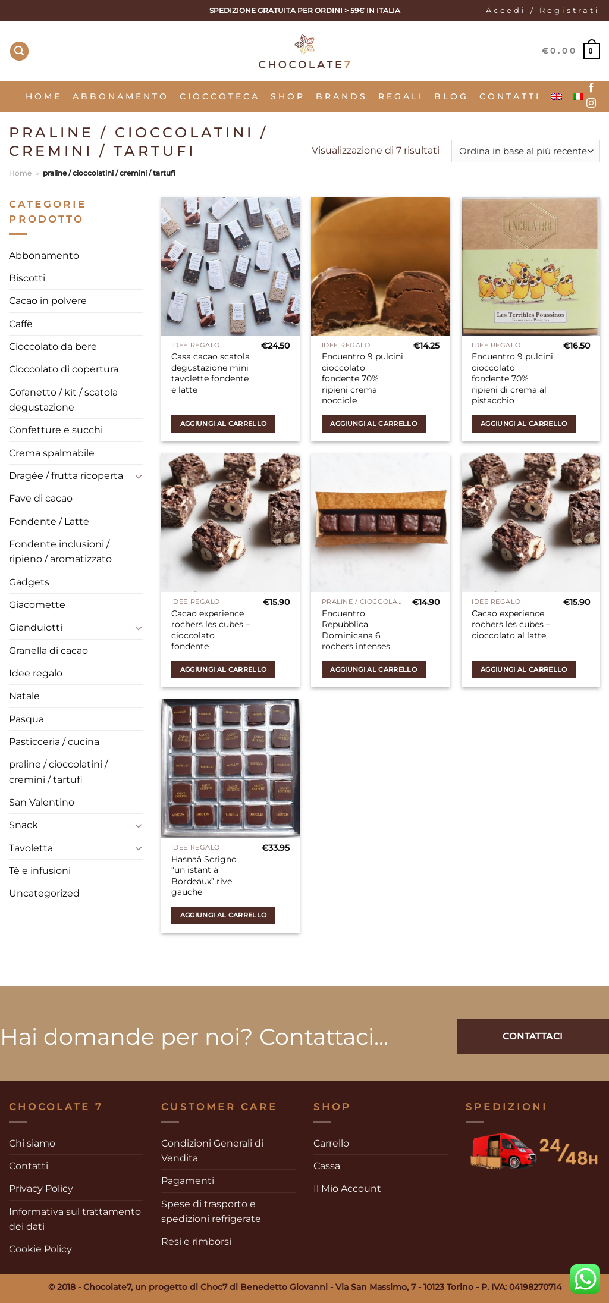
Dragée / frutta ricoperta (66, 475)
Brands (342, 96)
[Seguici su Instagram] (591, 103)
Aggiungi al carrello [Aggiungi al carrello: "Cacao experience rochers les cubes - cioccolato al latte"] (524, 669)
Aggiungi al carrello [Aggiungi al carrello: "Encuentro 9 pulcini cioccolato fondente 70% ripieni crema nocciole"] (373, 423)
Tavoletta (31, 848)
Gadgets (29, 582)
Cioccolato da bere (53, 346)
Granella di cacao (48, 650)
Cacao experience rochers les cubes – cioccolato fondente (210, 630)
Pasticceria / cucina (54, 741)
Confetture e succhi (56, 430)
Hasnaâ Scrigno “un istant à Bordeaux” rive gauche (204, 876)
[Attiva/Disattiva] (138, 476)
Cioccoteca (220, 96)
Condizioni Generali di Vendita (212, 1151)
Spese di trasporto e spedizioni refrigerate (211, 1211)
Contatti (510, 96)
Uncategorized (44, 893)
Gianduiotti (35, 627)
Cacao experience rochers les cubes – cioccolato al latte (511, 624)
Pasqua (26, 719)
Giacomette (37, 604)
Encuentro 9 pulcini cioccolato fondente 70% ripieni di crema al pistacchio (512, 378)
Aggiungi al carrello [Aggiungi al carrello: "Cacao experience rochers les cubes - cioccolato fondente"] (223, 669)
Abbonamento (121, 96)
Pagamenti (187, 1180)
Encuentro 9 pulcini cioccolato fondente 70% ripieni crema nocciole (362, 378)
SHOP (288, 96)
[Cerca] (19, 51)
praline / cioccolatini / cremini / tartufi (58, 772)
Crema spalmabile (52, 453)
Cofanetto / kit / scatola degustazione (63, 400)
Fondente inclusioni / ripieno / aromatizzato (60, 551)
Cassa (326, 1166)
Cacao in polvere (48, 300)
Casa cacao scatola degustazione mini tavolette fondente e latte (210, 373)
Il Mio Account (347, 1188)
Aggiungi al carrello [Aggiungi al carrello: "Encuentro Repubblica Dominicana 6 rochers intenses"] (373, 669)
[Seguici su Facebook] (591, 88)
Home (44, 96)
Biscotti (27, 278)
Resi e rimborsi (196, 1241)
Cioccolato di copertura (63, 369)
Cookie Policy (40, 1249)
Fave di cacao (41, 498)
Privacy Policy (41, 1188)
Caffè (21, 324)
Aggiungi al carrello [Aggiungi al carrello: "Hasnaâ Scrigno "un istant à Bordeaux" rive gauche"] (223, 915)
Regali (400, 96)
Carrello (331, 1143)
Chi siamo (32, 1143)
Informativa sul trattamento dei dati (75, 1219)
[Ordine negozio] (525, 151)
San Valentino (41, 802)
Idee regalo (35, 673)
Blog (451, 96)
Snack (23, 825)
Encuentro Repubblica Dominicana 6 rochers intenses (356, 630)
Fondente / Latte (49, 521)
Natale (24, 695)
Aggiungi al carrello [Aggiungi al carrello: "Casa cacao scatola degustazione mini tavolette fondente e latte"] (223, 423)
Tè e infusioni (40, 870)
